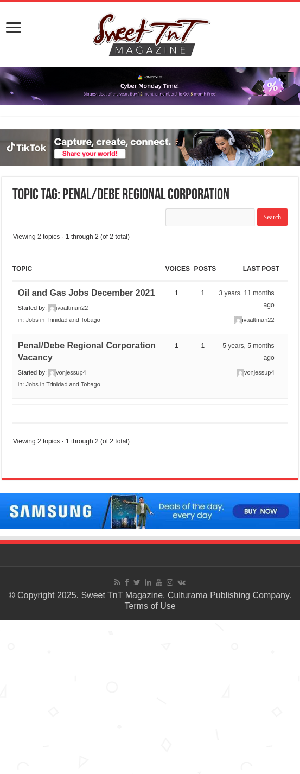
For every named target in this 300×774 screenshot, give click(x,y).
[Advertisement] (150, 696)
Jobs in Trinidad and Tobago (62, 319)
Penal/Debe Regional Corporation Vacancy (87, 351)
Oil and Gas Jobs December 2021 (86, 292)
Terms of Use (149, 606)
